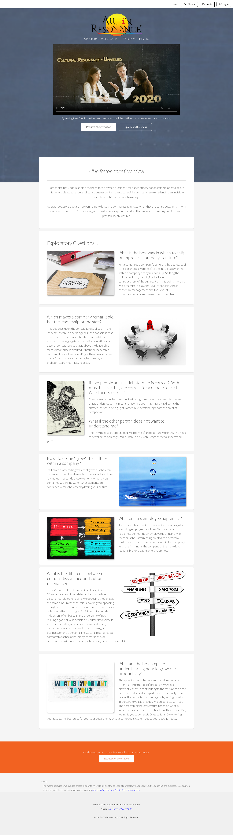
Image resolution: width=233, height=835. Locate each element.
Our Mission (189, 4)
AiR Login (224, 4)
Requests (207, 4)
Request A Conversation (98, 127)
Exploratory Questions (135, 127)
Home (173, 4)
